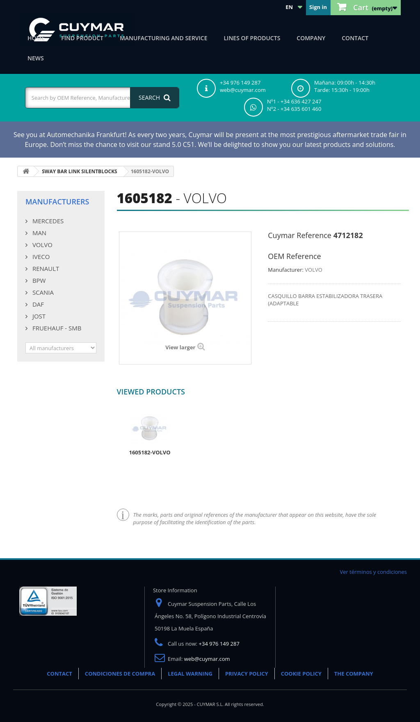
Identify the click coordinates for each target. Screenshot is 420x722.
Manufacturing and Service (164, 38)
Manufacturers (57, 201)
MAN (38, 233)
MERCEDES (47, 221)
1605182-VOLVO (150, 452)
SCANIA (42, 292)
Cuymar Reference (299, 235)
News (35, 58)
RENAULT (45, 268)
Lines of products (252, 38)
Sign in (318, 7)
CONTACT (59, 673)
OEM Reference (294, 256)
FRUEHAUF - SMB (56, 328)
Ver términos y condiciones (373, 571)
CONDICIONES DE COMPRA (120, 673)
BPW (38, 280)
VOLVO (41, 245)
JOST (38, 316)
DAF (37, 304)
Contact (355, 38)
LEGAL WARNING (190, 673)
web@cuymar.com (207, 658)
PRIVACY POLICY (246, 673)
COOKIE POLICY (301, 673)
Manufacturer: (286, 269)
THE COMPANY (353, 673)
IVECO (40, 256)
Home (36, 38)
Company (311, 38)
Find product (82, 38)
